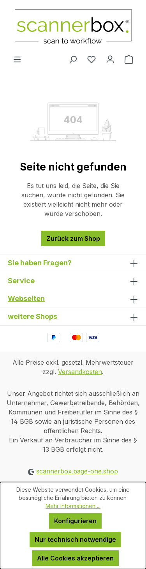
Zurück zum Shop (73, 238)
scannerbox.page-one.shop (77, 471)
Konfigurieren (75, 521)
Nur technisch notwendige (75, 539)
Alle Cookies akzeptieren (75, 558)
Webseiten (26, 298)
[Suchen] (72, 59)
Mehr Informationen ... (73, 506)
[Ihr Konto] (110, 59)
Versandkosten (80, 372)
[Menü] (17, 59)
